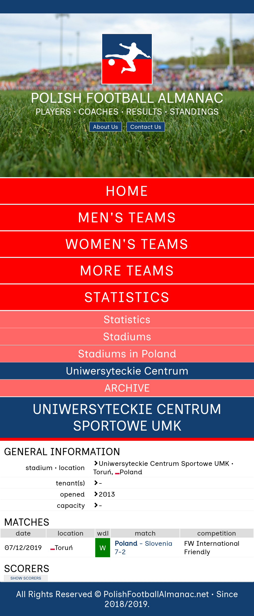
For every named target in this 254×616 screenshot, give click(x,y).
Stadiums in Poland (127, 353)
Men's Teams (127, 217)
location (71, 533)
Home (127, 191)
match (145, 533)
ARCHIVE (127, 387)
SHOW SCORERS (25, 578)
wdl (103, 533)
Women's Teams (127, 244)
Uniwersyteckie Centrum (127, 370)
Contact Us (145, 126)
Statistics (127, 297)
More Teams (127, 270)
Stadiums (127, 336)
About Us (105, 126)
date (23, 533)
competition (216, 533)
